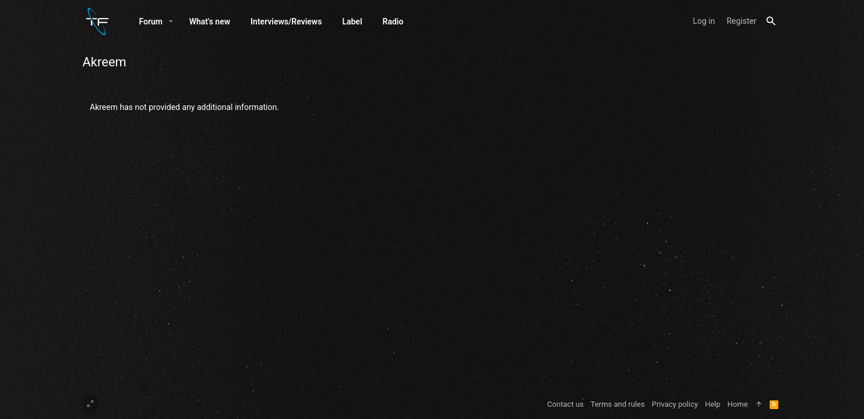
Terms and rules (618, 404)
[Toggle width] (90, 404)
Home (738, 404)
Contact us (565, 404)
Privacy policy (675, 404)
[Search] (771, 21)
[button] (171, 21)
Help (713, 404)
